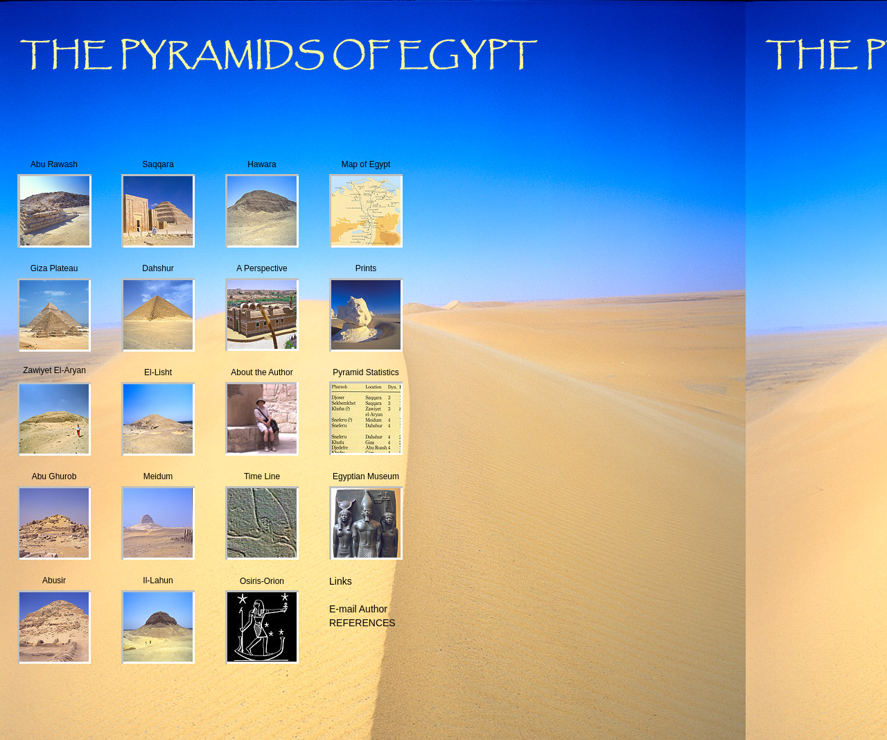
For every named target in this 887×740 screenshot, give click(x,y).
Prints (366, 268)
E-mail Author (358, 608)
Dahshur (157, 268)
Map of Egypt (366, 164)
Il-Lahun (158, 580)
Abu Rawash (54, 164)
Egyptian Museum (366, 476)
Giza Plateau (54, 268)
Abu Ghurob (54, 476)
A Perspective (261, 268)
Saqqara (157, 164)
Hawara (261, 164)
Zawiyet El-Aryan (54, 370)
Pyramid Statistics (365, 372)
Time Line (262, 476)
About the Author (261, 372)
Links (340, 581)
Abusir (54, 580)
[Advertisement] (277, 708)
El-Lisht (158, 372)
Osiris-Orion (262, 581)
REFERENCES (362, 622)
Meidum (158, 476)
